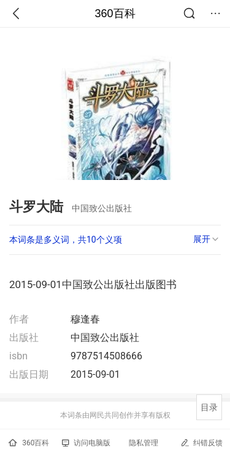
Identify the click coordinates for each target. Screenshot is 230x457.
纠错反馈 (201, 442)
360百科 (114, 13)
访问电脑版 (86, 443)
